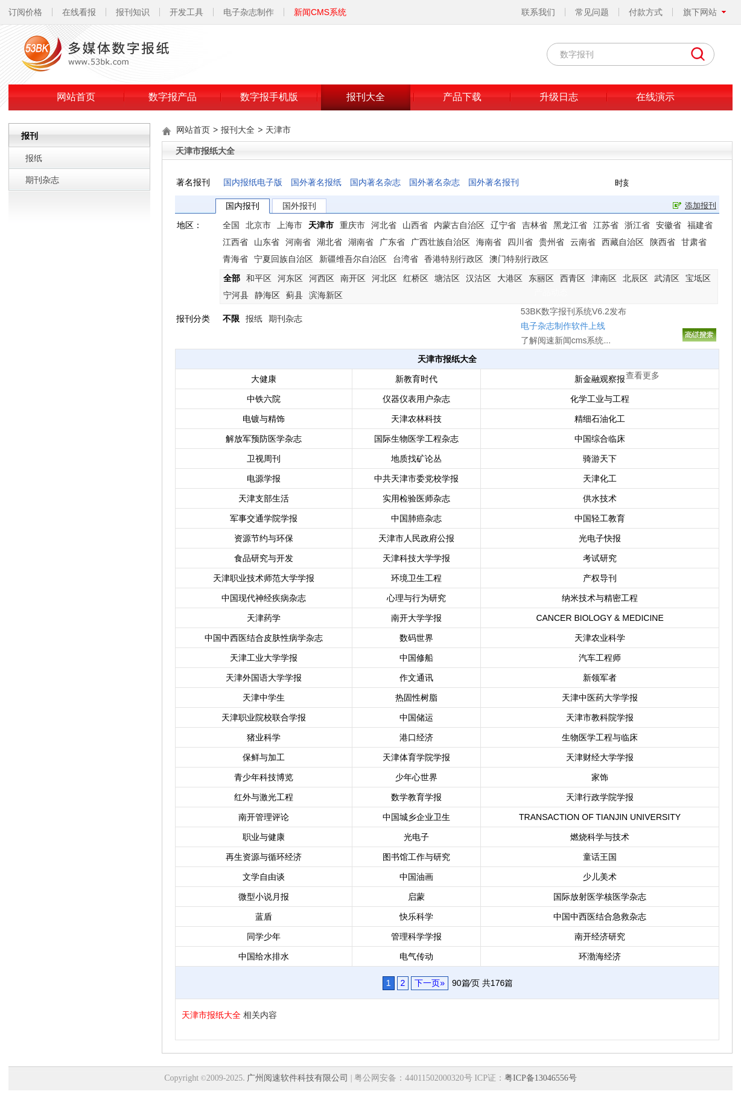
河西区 (321, 278)
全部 (231, 278)
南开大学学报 (416, 618)
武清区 (666, 278)
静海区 (267, 295)
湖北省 (329, 242)
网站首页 (76, 97)
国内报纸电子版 (252, 182)
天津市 (278, 130)
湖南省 (361, 242)
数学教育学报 (416, 797)
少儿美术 (600, 877)
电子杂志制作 (248, 12)
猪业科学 (264, 737)
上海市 (289, 225)
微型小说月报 (263, 896)
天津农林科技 (416, 419)
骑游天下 (600, 458)
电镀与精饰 (264, 419)
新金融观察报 (599, 379)
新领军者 (600, 677)
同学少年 (264, 936)
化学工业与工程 (599, 399)
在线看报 (79, 12)
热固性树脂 (416, 697)
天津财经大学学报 (600, 757)
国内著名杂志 (375, 182)
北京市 (258, 225)
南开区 (353, 278)
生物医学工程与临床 (600, 737)
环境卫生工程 (416, 578)
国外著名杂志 (434, 182)
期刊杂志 (42, 180)
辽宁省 (503, 225)
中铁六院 (264, 399)
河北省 (383, 225)
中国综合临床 (599, 438)
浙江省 (637, 225)
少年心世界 (416, 777)
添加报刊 (700, 205)
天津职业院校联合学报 (263, 717)
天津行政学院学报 (600, 797)
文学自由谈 (264, 877)
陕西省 (662, 242)
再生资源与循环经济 (264, 857)
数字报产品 (172, 97)
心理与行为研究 (416, 598)
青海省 (235, 259)
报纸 (33, 158)
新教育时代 (416, 379)
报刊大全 (365, 97)
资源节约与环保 (263, 538)
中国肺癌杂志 (416, 518)
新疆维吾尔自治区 (353, 259)
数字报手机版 (269, 97)
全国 (231, 225)
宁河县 (236, 295)
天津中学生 (264, 697)
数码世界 (416, 638)
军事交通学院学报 (263, 518)
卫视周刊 (264, 458)
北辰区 (635, 278)
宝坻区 (698, 278)
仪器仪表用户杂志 (416, 399)
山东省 (266, 242)
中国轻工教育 (599, 518)
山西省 (415, 225)
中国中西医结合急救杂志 (599, 916)
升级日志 (558, 97)
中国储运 (416, 717)
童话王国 (600, 857)
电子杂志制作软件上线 (478, 270)
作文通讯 (416, 677)
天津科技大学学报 (416, 558)
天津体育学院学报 (416, 757)
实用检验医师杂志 (416, 498)
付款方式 (646, 12)
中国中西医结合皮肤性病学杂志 (264, 638)
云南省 (583, 242)
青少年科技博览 (263, 777)
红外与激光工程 (263, 797)
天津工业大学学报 (263, 658)
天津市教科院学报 (600, 717)
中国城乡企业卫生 (416, 817)
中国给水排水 (263, 956)
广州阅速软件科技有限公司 (297, 1077)
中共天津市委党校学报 (416, 478)
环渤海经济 (600, 956)
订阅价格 (25, 12)
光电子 (416, 837)
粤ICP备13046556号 (540, 1077)
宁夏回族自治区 (283, 259)
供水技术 (600, 498)
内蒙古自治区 (459, 225)
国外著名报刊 (493, 182)
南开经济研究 (599, 936)
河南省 (298, 242)
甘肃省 (694, 242)
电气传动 (416, 956)
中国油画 (416, 877)
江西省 (235, 242)
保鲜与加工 (264, 757)
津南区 (604, 278)
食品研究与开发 (263, 558)
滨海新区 (326, 295)
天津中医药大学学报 (600, 697)
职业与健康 (264, 837)
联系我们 (538, 12)
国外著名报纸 (316, 182)
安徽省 (668, 225)
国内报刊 (242, 206)
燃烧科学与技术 (599, 837)
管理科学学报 (416, 936)
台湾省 (405, 259)
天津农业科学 (599, 638)
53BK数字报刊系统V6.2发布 (489, 255)
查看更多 (558, 319)
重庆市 (352, 225)
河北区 (384, 278)
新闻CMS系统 (320, 12)
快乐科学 (416, 916)
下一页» (430, 983)
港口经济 (416, 737)
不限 (231, 318)
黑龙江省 (570, 225)
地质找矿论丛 (416, 458)
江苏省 (606, 225)
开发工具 (186, 12)
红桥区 (415, 278)
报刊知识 (133, 12)
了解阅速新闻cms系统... (481, 284)
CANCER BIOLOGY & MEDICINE (599, 618)
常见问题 (592, 12)
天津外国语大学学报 (264, 677)
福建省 (700, 225)
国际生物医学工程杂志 (416, 438)
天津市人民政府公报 (416, 538)
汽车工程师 (600, 658)
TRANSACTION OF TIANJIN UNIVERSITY (600, 817)
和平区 (259, 278)
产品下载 (462, 97)
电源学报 (264, 478)
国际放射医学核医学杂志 (599, 896)
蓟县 (294, 295)
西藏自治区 (623, 242)
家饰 (599, 777)
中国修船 (416, 658)
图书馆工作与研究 (416, 857)
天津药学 (264, 618)
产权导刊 (600, 578)
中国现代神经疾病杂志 (263, 598)
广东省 (392, 242)
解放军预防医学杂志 (264, 438)
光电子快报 (600, 538)
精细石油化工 (599, 419)
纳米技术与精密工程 (600, 598)
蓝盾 (263, 916)
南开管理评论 (263, 817)
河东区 (290, 278)
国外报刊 (299, 206)
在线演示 (655, 97)
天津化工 (600, 478)
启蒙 (416, 896)
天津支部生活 (263, 498)
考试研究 (600, 558)
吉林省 (534, 225)
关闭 (570, 238)
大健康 (263, 379)
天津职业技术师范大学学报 (263, 578)
